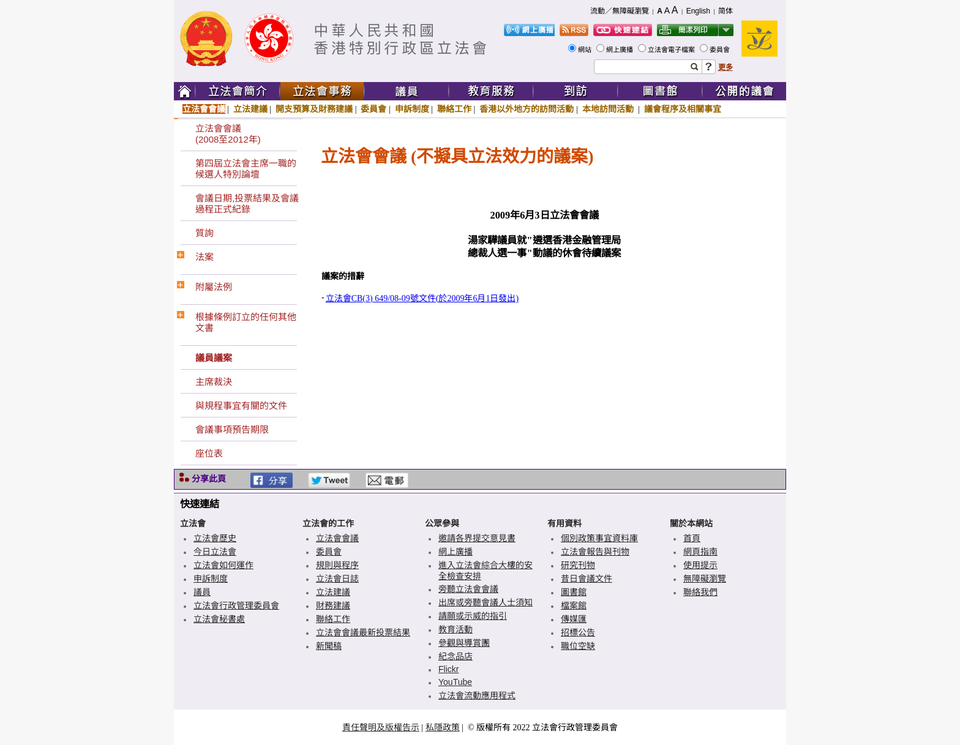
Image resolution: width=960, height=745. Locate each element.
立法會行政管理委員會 (236, 605)
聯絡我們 (700, 592)
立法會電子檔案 (672, 49)
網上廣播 (620, 49)
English (698, 11)
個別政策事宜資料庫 (599, 538)
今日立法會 (214, 551)
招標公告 (578, 632)
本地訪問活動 (609, 109)
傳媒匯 (574, 619)
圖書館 (574, 592)
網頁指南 (700, 551)
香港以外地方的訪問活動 (526, 109)
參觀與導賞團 (464, 643)
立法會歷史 (214, 538)
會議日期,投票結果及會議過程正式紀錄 (247, 203)
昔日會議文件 (586, 578)
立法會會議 (203, 109)
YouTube (455, 682)
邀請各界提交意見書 (477, 538)
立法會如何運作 (223, 565)
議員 (202, 592)
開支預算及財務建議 (314, 109)
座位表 (209, 453)
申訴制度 (412, 109)
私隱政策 (443, 727)
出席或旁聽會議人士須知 (485, 602)
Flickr (448, 669)
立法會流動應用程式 (477, 695)
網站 (585, 49)
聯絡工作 (454, 109)
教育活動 (455, 629)
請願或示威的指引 (472, 616)
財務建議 (333, 605)
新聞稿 (329, 646)
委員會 (721, 49)
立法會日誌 (337, 578)
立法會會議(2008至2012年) (228, 133)
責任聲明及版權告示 (380, 727)
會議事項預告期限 (232, 429)
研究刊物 (578, 565)
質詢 (204, 233)
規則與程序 (337, 565)
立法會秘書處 (219, 619)
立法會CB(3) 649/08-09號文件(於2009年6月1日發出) (422, 298)
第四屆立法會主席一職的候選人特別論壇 (245, 168)
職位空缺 (578, 646)
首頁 (691, 538)
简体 (725, 11)
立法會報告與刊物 (595, 551)
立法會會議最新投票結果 (363, 632)
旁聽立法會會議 (468, 589)
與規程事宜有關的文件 (241, 405)
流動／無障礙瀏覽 (619, 11)
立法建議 (250, 109)
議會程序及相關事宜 (682, 109)
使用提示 (700, 565)
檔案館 (574, 605)
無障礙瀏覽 (704, 578)
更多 (725, 67)
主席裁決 (213, 381)
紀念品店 (455, 656)
